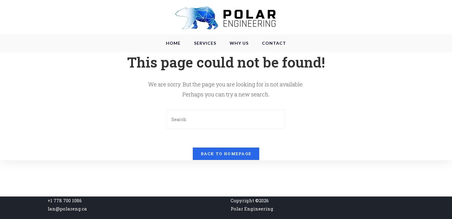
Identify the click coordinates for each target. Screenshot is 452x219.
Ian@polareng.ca (67, 209)
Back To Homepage (226, 153)
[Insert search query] (226, 119)
